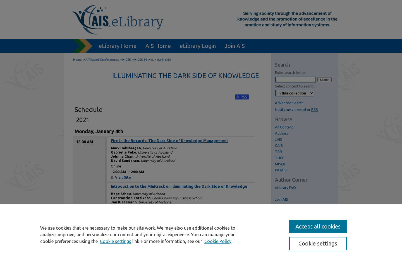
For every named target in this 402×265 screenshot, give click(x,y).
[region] (201, 234)
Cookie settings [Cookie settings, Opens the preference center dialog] (317, 243)
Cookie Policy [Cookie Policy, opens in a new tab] (217, 241)
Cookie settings (115, 241)
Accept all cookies (318, 226)
